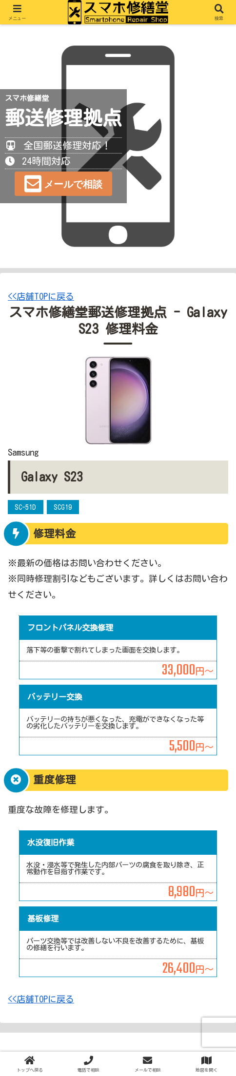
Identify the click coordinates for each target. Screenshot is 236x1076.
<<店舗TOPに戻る (41, 296)
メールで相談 (73, 184)
